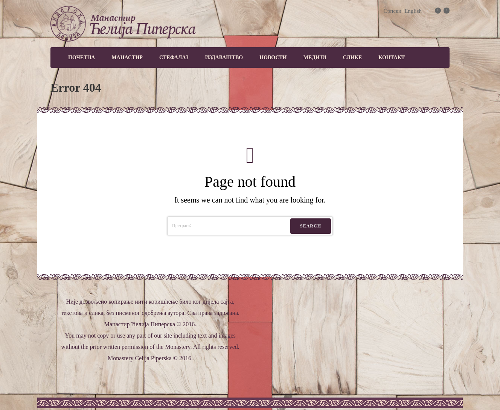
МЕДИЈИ (314, 57)
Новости (273, 57)
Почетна (81, 57)
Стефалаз (174, 57)
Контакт (391, 57)
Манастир (127, 57)
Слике (352, 57)
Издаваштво (224, 57)
